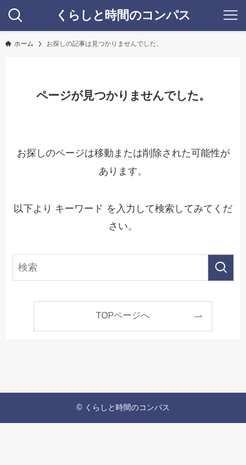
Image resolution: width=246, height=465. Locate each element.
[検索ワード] (123, 267)
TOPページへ (123, 315)
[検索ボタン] (15, 15)
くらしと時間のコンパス (123, 15)
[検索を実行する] (221, 267)
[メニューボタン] (230, 15)
